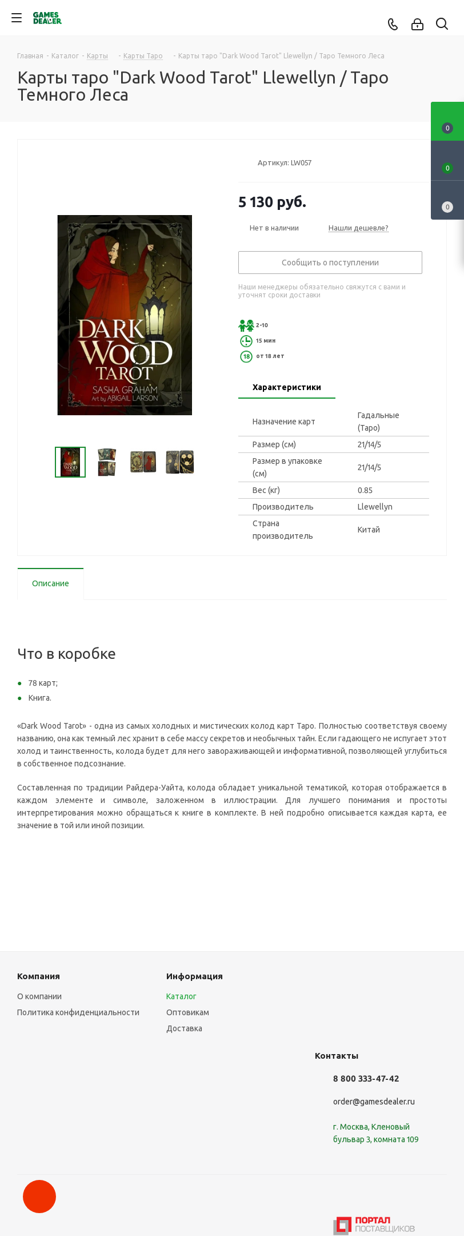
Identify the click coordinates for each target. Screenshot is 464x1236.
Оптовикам (187, 1012)
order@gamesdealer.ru (374, 1101)
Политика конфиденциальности (78, 1012)
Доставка (184, 1028)
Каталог (181, 996)
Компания (38, 976)
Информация (194, 976)
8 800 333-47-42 (366, 1078)
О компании (39, 996)
